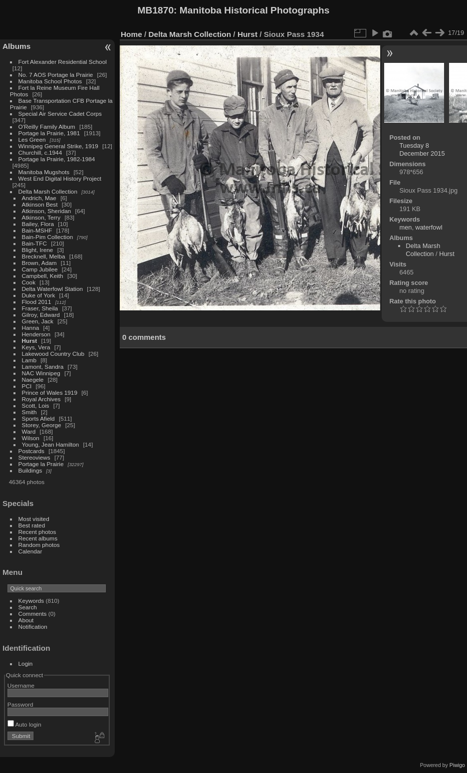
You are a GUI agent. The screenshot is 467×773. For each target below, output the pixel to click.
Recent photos (37, 531)
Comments (32, 613)
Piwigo (457, 765)
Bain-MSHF (37, 230)
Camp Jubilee (40, 269)
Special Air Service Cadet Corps (60, 113)
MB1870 (156, 10)
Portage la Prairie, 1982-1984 (56, 159)
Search (27, 607)
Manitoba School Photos (50, 81)
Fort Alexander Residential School (62, 61)
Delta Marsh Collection (47, 191)
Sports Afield (38, 418)
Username (20, 685)
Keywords (31, 600)
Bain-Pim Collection (47, 237)
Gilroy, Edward (41, 314)
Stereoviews (34, 457)
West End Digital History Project (60, 178)
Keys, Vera (36, 347)
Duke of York (38, 295)
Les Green (32, 139)
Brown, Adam (39, 262)
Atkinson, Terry (41, 217)
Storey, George (41, 425)
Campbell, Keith (42, 275)
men (405, 227)
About (26, 620)
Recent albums (37, 538)
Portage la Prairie (41, 464)
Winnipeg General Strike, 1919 (58, 146)
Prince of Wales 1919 (49, 392)
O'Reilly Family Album (46, 126)
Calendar (30, 551)
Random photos (39, 544)
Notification (32, 626)
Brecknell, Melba (43, 256)
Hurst (29, 340)
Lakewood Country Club (53, 353)
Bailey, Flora (38, 224)
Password (20, 704)
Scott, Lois (35, 405)
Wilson (30, 438)
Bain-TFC (34, 243)
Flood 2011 (36, 301)
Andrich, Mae (39, 198)
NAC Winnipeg (41, 373)
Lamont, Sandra (43, 366)
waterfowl (429, 227)
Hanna (30, 327)
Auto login (24, 724)
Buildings (30, 470)
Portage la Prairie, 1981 (49, 133)
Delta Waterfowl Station (52, 288)
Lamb (29, 360)
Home (131, 34)
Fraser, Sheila (40, 308)
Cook (28, 282)
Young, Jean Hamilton (50, 444)
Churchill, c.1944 (40, 152)
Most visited (33, 518)
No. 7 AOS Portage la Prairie (55, 74)
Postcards (31, 451)
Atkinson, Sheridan (46, 211)
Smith (29, 412)
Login (25, 663)
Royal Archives (41, 399)
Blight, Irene (37, 250)
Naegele (33, 379)
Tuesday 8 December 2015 (422, 149)
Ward (29, 431)
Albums (16, 46)
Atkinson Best (40, 204)
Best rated (31, 525)
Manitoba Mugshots (44, 172)
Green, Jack (37, 321)
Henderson (36, 334)
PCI (27, 386)
